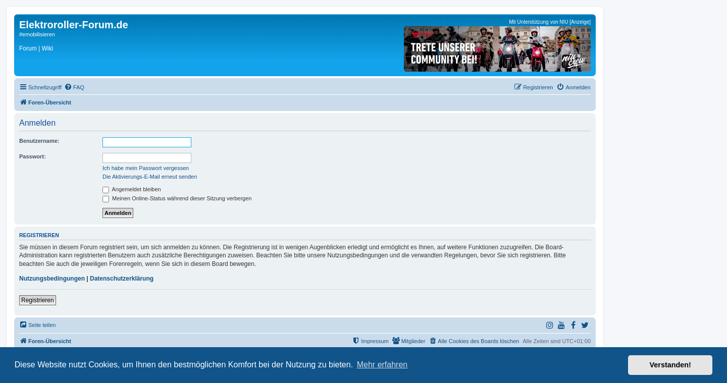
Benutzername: (39, 141)
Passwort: (32, 156)
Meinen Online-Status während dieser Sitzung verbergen (176, 198)
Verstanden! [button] (670, 365)
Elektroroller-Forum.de (73, 24)
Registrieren (37, 300)
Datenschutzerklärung (121, 278)
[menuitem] (74, 87)
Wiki (47, 48)
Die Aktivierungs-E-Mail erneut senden (149, 177)
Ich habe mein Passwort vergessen (145, 168)
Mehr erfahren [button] (382, 364)
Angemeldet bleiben (131, 189)
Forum (28, 48)
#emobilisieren (37, 34)
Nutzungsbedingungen (52, 278)
